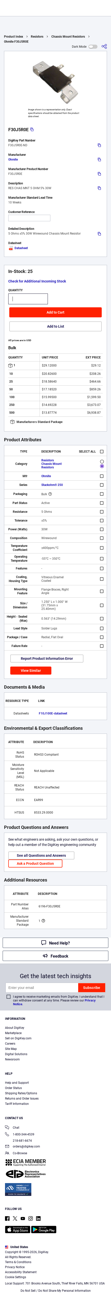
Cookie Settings (15, 1277)
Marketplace (13, 1033)
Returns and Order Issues (22, 1098)
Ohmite (13, 159)
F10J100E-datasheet (53, 713)
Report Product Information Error (47, 659)
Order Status (13, 1088)
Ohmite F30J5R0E (16, 41)
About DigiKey (14, 1028)
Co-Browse (16, 1153)
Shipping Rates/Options (21, 1093)
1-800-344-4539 (19, 1134)
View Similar (31, 671)
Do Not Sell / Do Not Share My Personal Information (56, 1290)
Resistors (37, 36)
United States (16, 1247)
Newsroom (12, 1059)
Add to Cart (55, 312)
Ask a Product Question (35, 863)
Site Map (11, 1049)
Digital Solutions (16, 1054)
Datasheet (18, 248)
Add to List (55, 326)
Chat (12, 1128)
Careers (10, 1043)
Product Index (13, 36)
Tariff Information (17, 1104)
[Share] (104, 46)
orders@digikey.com (22, 1146)
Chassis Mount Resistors (68, 36)
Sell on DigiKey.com (18, 1038)
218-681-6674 (18, 1140)
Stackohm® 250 (52, 485)
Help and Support (17, 1083)
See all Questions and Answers (41, 855)
